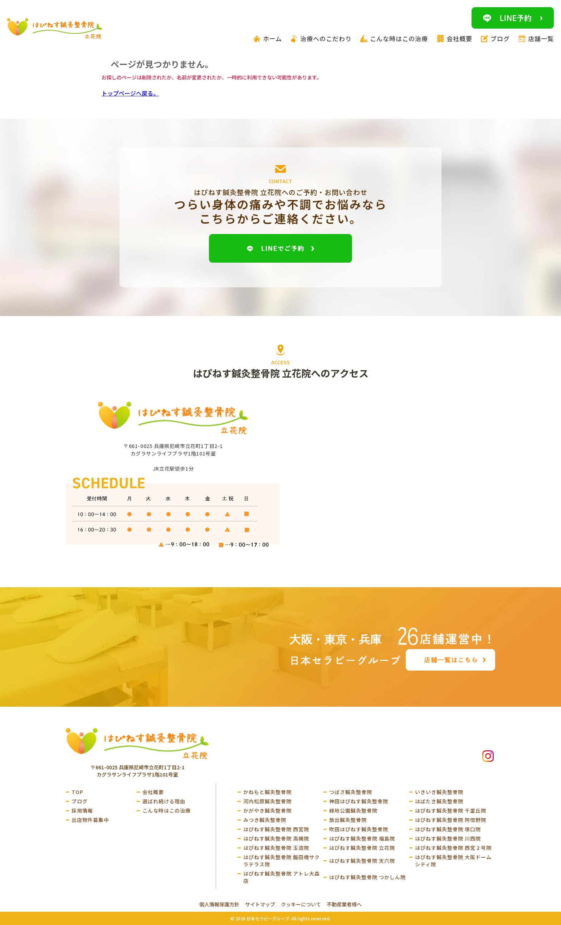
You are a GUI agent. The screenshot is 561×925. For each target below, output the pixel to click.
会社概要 (153, 791)
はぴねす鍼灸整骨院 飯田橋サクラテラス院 (281, 860)
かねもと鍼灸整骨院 (267, 791)
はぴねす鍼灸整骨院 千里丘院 (450, 810)
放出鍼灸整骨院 (348, 819)
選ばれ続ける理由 (163, 801)
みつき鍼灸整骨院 (264, 819)
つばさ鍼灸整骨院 (350, 791)
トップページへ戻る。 (130, 93)
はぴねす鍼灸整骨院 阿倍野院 (450, 819)
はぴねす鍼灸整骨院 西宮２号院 (453, 847)
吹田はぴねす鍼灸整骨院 (358, 829)
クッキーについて (301, 904)
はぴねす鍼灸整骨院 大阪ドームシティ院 (453, 860)
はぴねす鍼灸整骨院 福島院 (362, 838)
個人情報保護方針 (219, 904)
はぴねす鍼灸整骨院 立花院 (362, 847)
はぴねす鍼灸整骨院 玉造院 (276, 847)
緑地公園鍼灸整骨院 (353, 810)
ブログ (80, 801)
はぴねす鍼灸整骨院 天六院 (362, 860)
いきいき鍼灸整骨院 (439, 791)
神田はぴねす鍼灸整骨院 (358, 801)
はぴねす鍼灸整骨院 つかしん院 (367, 877)
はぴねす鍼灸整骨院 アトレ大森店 (281, 877)
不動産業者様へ (344, 904)
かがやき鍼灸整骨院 (267, 810)
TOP (77, 791)
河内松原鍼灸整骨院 (267, 801)
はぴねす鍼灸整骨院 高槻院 (276, 838)
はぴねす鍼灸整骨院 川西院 (448, 838)
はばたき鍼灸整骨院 (439, 801)
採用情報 (82, 810)
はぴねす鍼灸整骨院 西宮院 (276, 829)
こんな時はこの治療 (166, 810)
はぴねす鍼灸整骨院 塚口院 (448, 829)
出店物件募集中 (90, 819)
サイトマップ (260, 904)
